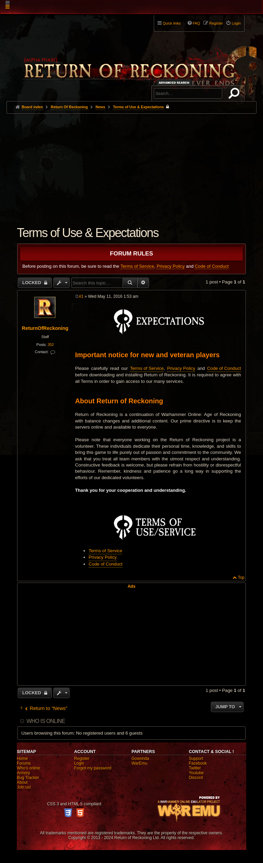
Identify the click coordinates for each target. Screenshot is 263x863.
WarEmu (139, 763)
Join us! (24, 787)
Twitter (195, 768)
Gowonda (140, 758)
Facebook (198, 763)
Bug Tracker (28, 777)
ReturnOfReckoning (45, 328)
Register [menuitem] (216, 23)
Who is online (45, 721)
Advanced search (175, 82)
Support (196, 758)
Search (235, 94)
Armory (23, 772)
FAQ (196, 23)
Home (22, 758)
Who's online (28, 768)
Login (79, 763)
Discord (196, 777)
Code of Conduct (212, 266)
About (22, 782)
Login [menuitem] (235, 23)
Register (82, 758)
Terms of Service (137, 266)
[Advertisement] (131, 165)
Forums (24, 763)
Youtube (196, 772)
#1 (81, 296)
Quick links (171, 23)
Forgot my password (93, 768)
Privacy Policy (170, 266)
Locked (32, 282)
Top (241, 577)
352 (51, 345)
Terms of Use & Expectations (138, 107)
